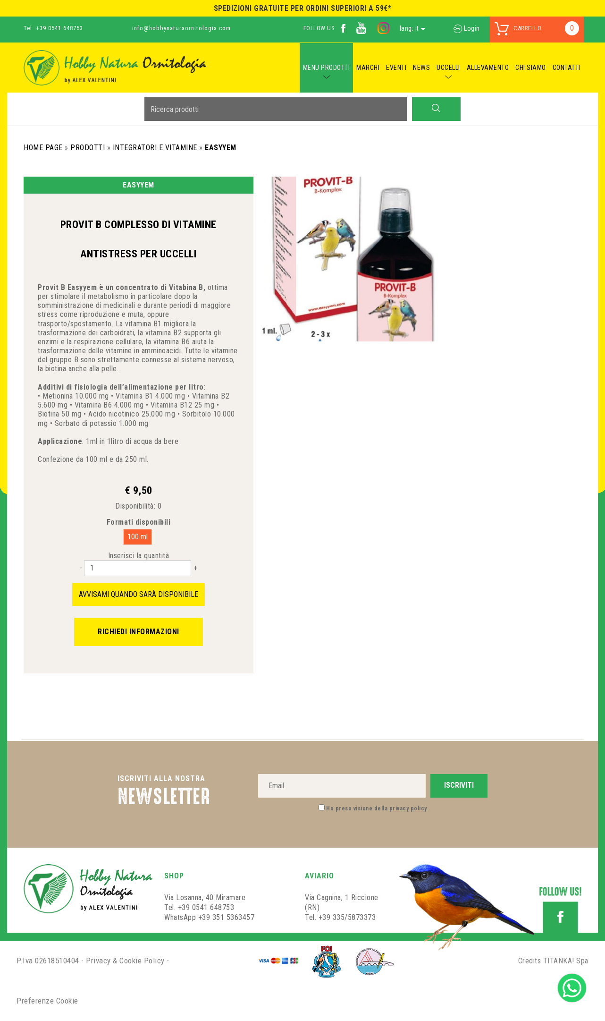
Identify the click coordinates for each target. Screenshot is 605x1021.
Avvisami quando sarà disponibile (138, 594)
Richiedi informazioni (138, 631)
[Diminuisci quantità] (81, 567)
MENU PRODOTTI (326, 67)
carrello (527, 28)
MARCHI (367, 67)
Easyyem (220, 147)
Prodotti (87, 147)
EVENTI (396, 67)
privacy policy (408, 808)
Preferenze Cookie (47, 1000)
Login (467, 28)
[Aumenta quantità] (195, 567)
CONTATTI (566, 67)
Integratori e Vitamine (155, 147)
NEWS (421, 67)
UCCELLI (448, 67)
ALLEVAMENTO (488, 67)
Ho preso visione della (376, 808)
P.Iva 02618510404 (48, 960)
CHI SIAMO (530, 67)
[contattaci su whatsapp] (572, 987)
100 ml (137, 536)
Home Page (43, 147)
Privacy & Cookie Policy (125, 960)
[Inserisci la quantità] (137, 568)
